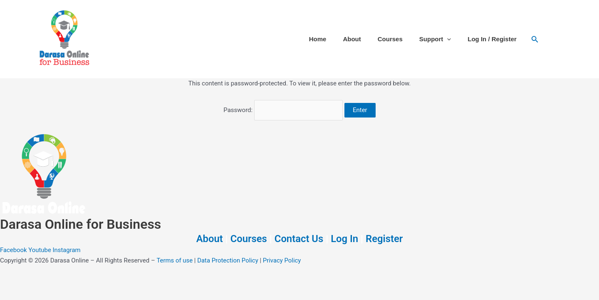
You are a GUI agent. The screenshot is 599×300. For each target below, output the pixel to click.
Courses (390, 38)
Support (435, 39)
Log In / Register (492, 38)
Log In (345, 238)
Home (318, 38)
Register (384, 238)
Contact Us (298, 238)
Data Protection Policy (228, 260)
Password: (283, 109)
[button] (447, 39)
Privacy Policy (282, 260)
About (352, 38)
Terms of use (174, 260)
